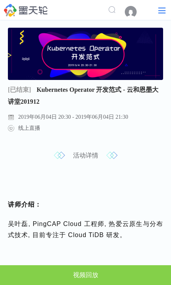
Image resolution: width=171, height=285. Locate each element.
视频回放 (85, 275)
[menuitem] (134, 12)
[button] (162, 10)
